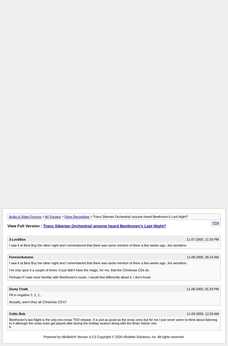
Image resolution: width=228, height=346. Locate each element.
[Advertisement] (114, 15)
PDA (215, 223)
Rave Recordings (77, 216)
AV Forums (53, 216)
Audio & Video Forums (25, 216)
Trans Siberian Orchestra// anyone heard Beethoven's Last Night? (104, 226)
